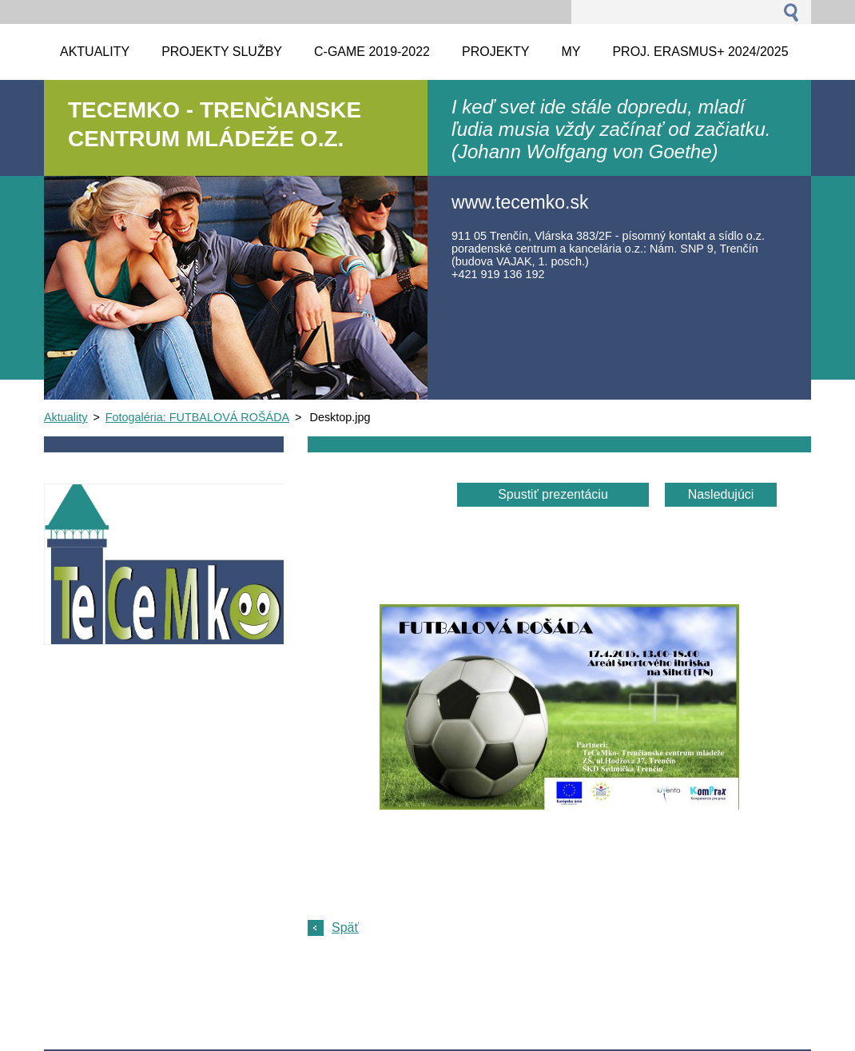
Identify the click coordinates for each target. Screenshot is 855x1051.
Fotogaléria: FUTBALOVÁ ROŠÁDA (197, 417)
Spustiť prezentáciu (553, 494)
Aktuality (65, 417)
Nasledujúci (721, 494)
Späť (345, 927)
